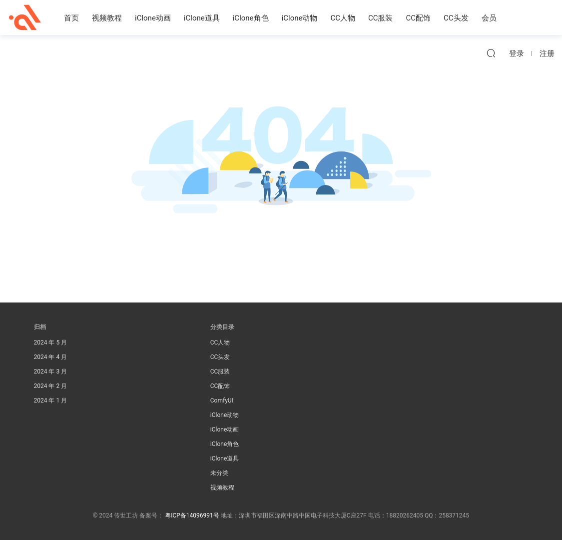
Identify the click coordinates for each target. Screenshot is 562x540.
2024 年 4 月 (50, 357)
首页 (71, 18)
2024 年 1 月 (50, 400)
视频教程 (107, 18)
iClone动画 (153, 18)
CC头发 (456, 18)
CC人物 (342, 18)
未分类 (219, 473)
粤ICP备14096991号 (192, 515)
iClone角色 (251, 18)
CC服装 (380, 18)
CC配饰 (418, 18)
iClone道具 (202, 18)
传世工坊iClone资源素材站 (24, 17)
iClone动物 (300, 18)
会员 (489, 18)
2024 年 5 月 (50, 342)
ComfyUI (221, 400)
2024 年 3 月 (50, 371)
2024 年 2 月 (50, 386)
